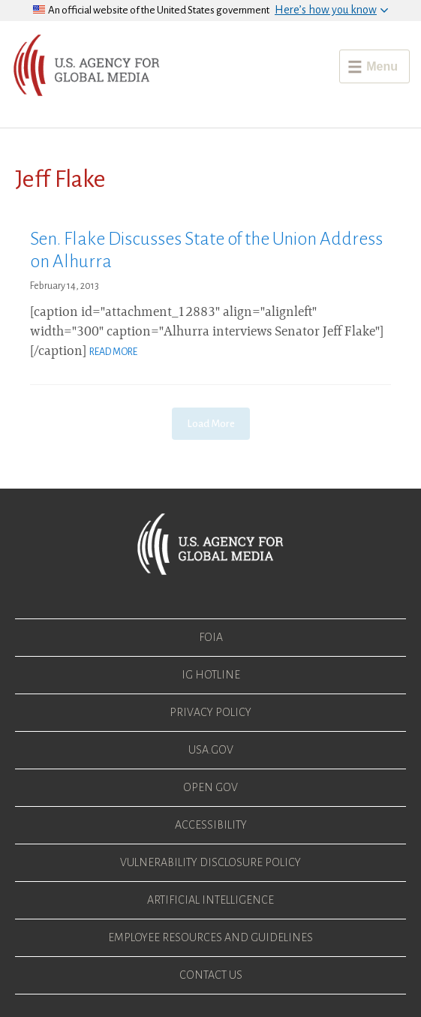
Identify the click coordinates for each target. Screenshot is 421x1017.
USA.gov (210, 750)
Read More (113, 352)
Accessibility (211, 825)
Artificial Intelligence (210, 900)
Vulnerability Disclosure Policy (210, 862)
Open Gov (210, 787)
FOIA (211, 637)
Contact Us (210, 975)
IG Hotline (211, 675)
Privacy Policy (210, 712)
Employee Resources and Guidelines (210, 937)
